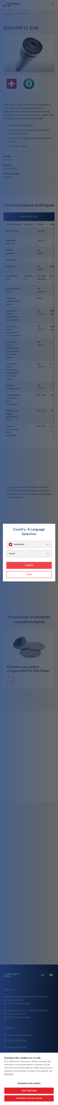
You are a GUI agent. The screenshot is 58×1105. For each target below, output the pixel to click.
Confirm (29, 565)
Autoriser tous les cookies (29, 1098)
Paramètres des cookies (29, 1083)
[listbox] (29, 544)
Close (29, 574)
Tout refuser (29, 1091)
